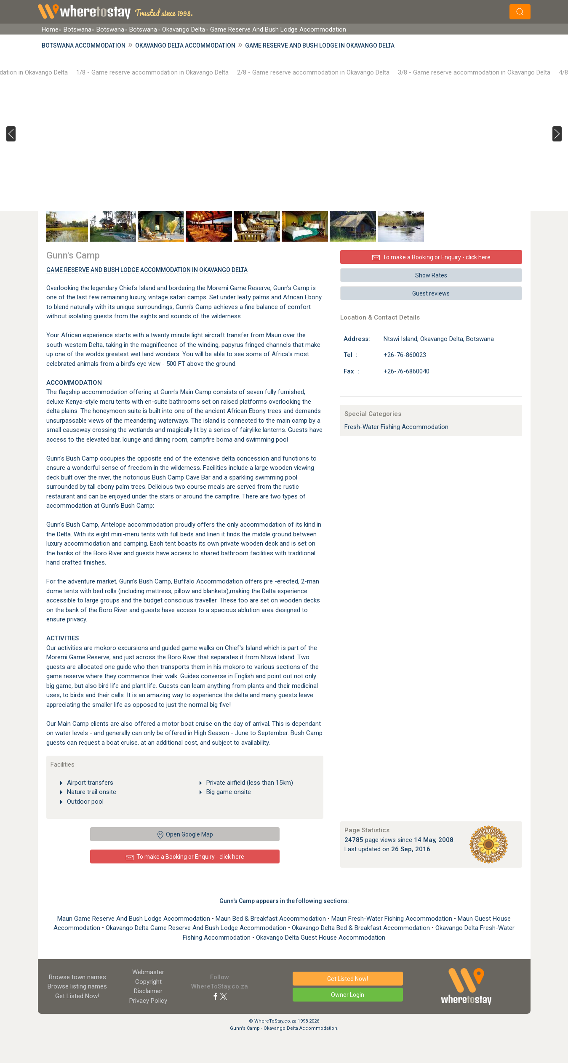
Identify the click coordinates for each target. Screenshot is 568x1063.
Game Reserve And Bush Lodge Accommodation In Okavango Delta (147, 269)
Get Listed (77, 996)
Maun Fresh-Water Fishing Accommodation (392, 918)
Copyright (148, 982)
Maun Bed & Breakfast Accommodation (272, 918)
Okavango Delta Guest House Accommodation (320, 937)
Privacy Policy (148, 1000)
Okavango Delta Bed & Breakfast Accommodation (362, 928)
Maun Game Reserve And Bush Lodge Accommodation (134, 918)
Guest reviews (431, 293)
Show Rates (431, 275)
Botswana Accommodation (83, 45)
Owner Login (347, 994)
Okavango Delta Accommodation (185, 45)
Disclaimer (148, 991)
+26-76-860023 (405, 355)
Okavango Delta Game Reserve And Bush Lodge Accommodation (197, 928)
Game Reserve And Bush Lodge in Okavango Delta (320, 45)
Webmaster (148, 972)
